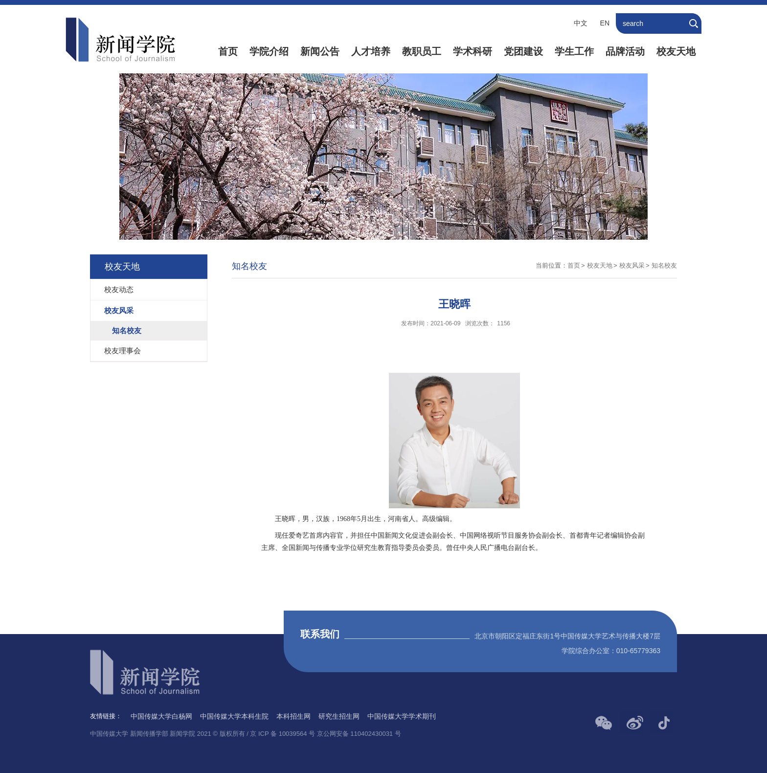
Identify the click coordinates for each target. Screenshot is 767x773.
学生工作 (574, 51)
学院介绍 (269, 51)
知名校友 (664, 265)
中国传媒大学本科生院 (234, 716)
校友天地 (676, 51)
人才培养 (370, 51)
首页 (228, 51)
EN (604, 23)
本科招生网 (293, 716)
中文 (580, 23)
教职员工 (421, 51)
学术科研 (472, 51)
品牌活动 (625, 51)
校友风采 (632, 265)
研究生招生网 (339, 716)
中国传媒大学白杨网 (161, 716)
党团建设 (523, 51)
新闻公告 (319, 51)
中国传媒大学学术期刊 (401, 716)
